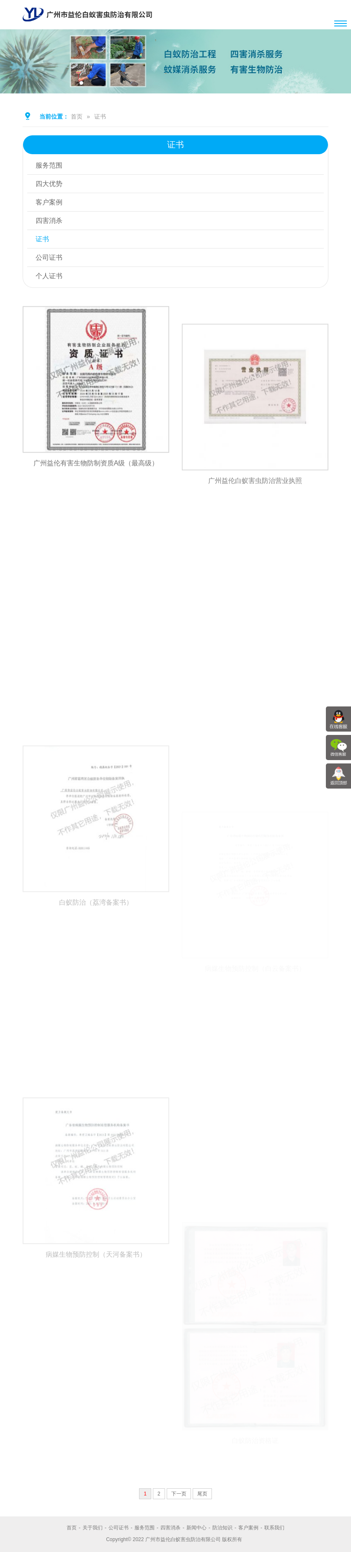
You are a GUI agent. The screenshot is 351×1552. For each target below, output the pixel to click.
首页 (77, 116)
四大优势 (49, 183)
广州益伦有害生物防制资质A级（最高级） (96, 480)
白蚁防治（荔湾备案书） (96, 968)
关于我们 (93, 1528)
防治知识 (222, 1528)
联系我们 (274, 1528)
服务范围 (49, 165)
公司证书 (49, 257)
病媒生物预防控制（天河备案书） (96, 1320)
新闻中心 (196, 1528)
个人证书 (49, 275)
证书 (100, 116)
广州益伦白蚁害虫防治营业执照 (255, 519)
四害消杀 (49, 220)
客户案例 (49, 202)
